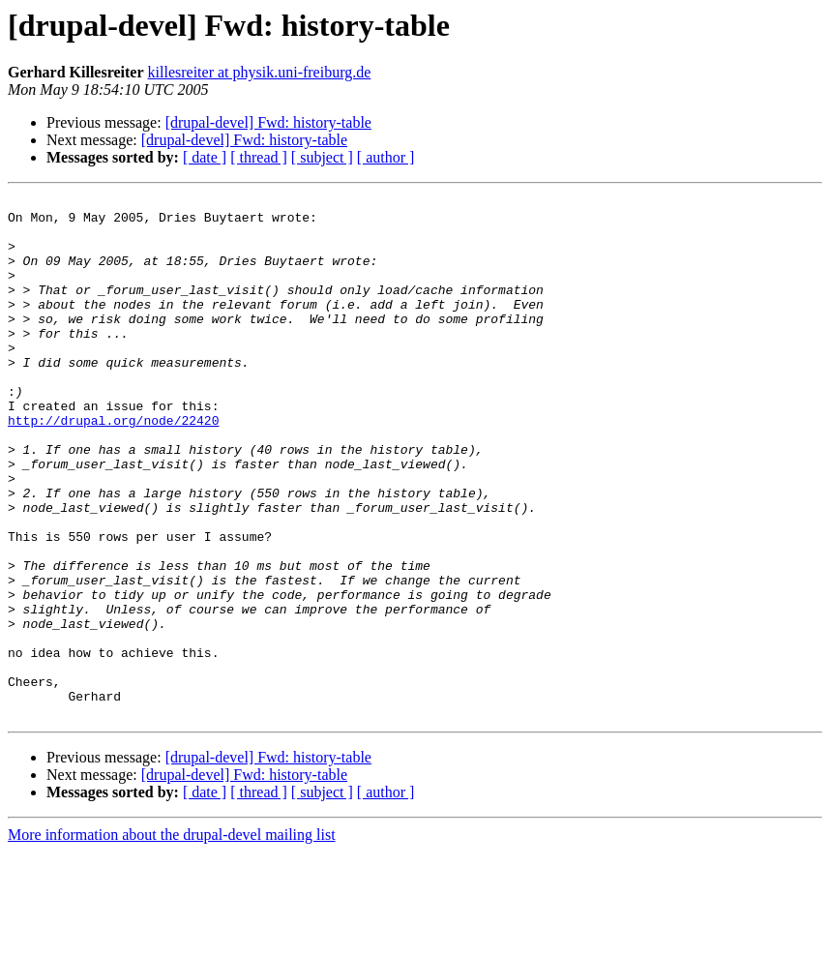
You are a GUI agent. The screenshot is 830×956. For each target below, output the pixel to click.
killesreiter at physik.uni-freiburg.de (259, 72)
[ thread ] (258, 157)
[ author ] (386, 157)
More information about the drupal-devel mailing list (172, 939)
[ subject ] (322, 157)
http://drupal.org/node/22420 (113, 466)
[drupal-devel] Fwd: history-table (268, 122)
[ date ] (204, 157)
